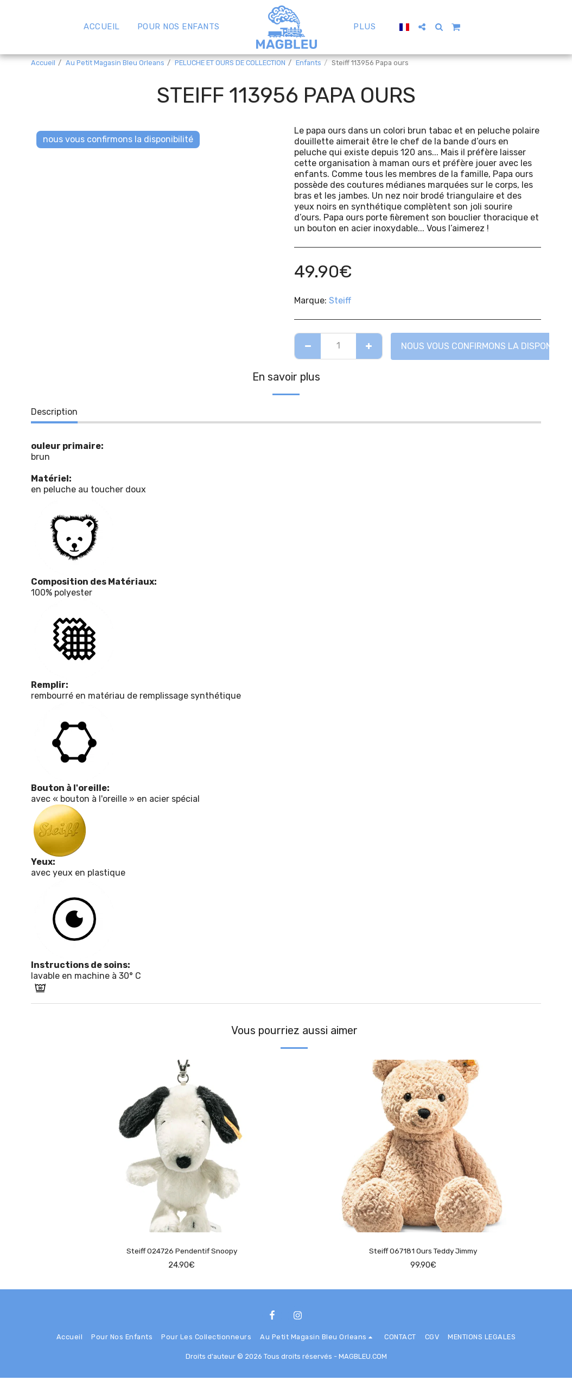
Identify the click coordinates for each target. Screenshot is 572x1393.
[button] (417, 27)
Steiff (340, 300)
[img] (181, 1146)
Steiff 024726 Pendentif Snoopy (181, 1251)
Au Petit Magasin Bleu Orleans (115, 63)
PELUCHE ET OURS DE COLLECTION (230, 63)
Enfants (308, 63)
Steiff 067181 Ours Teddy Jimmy (423, 1251)
